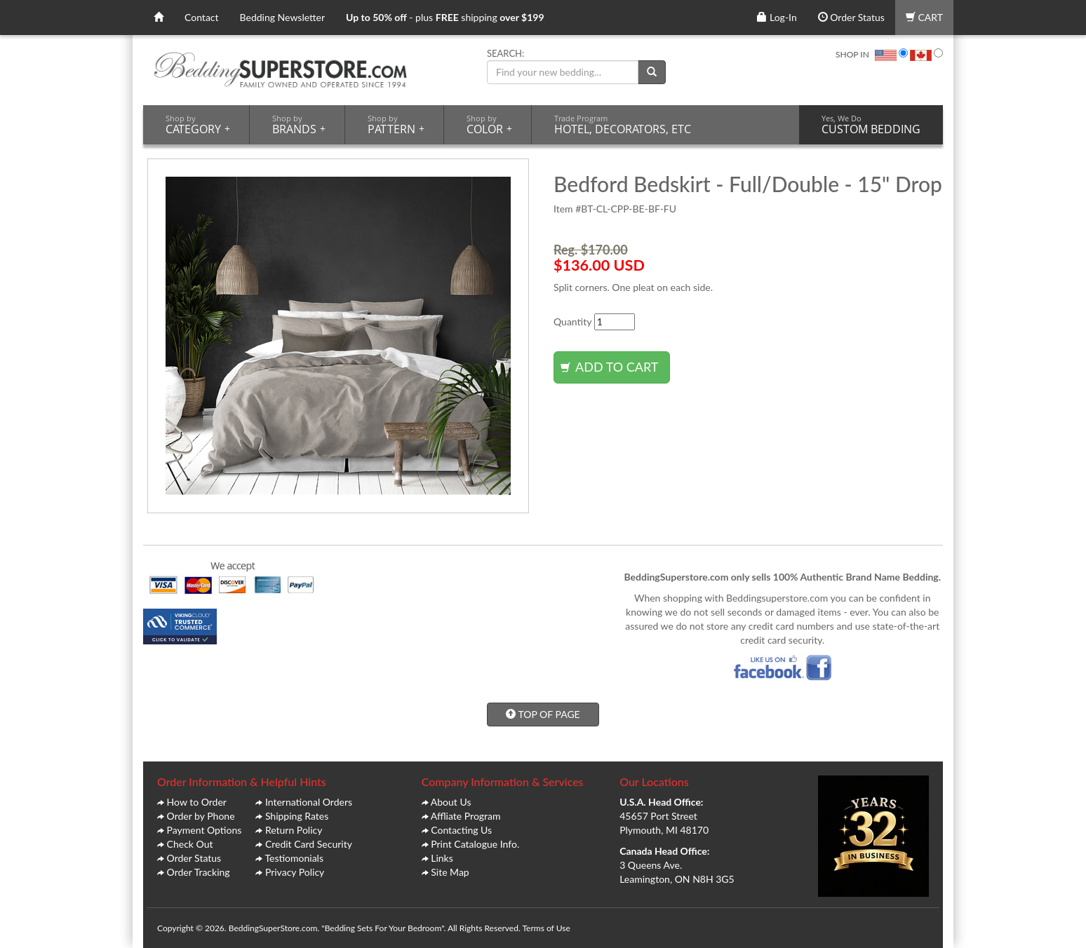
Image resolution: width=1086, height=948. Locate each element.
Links (442, 858)
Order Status (851, 17)
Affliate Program (466, 816)
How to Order (197, 802)
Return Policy (294, 830)
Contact (202, 17)
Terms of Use (546, 928)
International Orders (308, 802)
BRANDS (299, 125)
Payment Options (204, 830)
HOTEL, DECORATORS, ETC (622, 125)
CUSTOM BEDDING (871, 125)
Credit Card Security (308, 844)
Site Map (450, 872)
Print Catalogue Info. (475, 844)
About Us (451, 802)
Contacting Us (461, 830)
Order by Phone (201, 816)
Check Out (190, 844)
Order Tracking (198, 872)
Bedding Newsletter (283, 17)
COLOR (489, 125)
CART (924, 17)
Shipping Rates (296, 816)
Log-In (776, 17)
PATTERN (396, 125)
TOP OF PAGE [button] (542, 714)
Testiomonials (293, 858)
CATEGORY (198, 125)
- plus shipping (445, 17)
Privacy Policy (294, 872)
